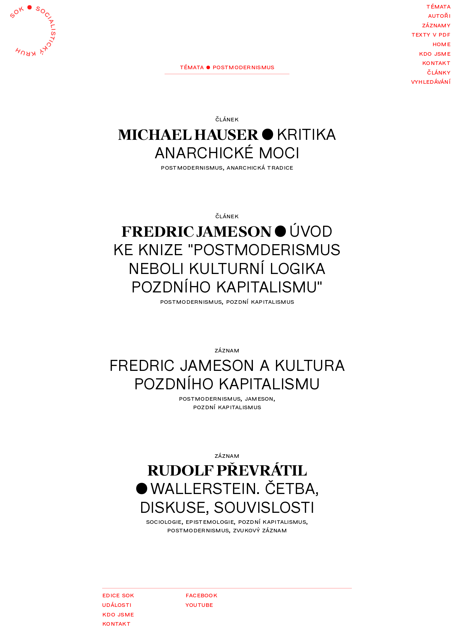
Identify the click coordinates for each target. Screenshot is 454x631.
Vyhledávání (430, 81)
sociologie (164, 521)
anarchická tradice (260, 167)
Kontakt (436, 62)
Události (116, 604)
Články (438, 72)
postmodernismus (191, 167)
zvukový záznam (260, 530)
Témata (438, 6)
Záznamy (436, 25)
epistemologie (210, 521)
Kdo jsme (434, 53)
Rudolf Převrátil (227, 470)
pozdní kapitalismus (260, 301)
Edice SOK (118, 595)
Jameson (259, 398)
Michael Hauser (188, 134)
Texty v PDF (430, 34)
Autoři (439, 15)
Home (441, 43)
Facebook (201, 595)
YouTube (199, 604)
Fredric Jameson (196, 231)
